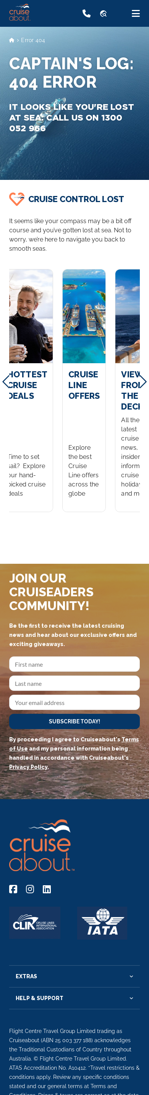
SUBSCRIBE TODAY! (74, 721)
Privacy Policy (28, 767)
